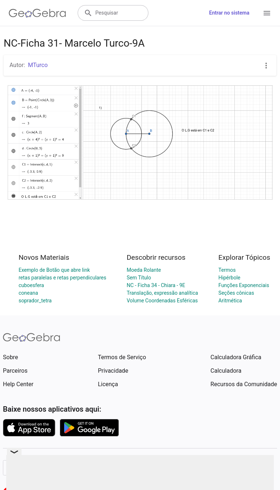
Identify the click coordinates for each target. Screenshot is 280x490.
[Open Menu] (266, 13)
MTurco (38, 65)
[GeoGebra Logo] (37, 13)
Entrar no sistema (229, 13)
